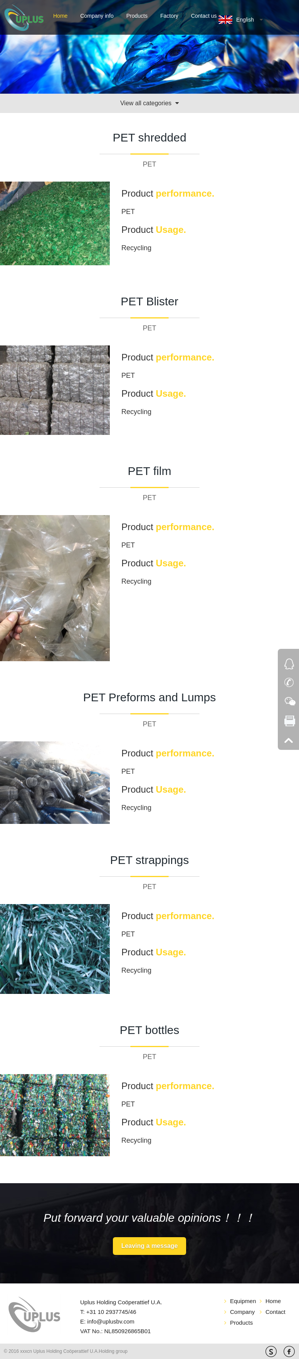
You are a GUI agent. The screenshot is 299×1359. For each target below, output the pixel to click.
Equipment (243, 1301)
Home (60, 16)
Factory (169, 16)
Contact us (204, 16)
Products (137, 16)
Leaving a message (149, 1246)
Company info (96, 16)
